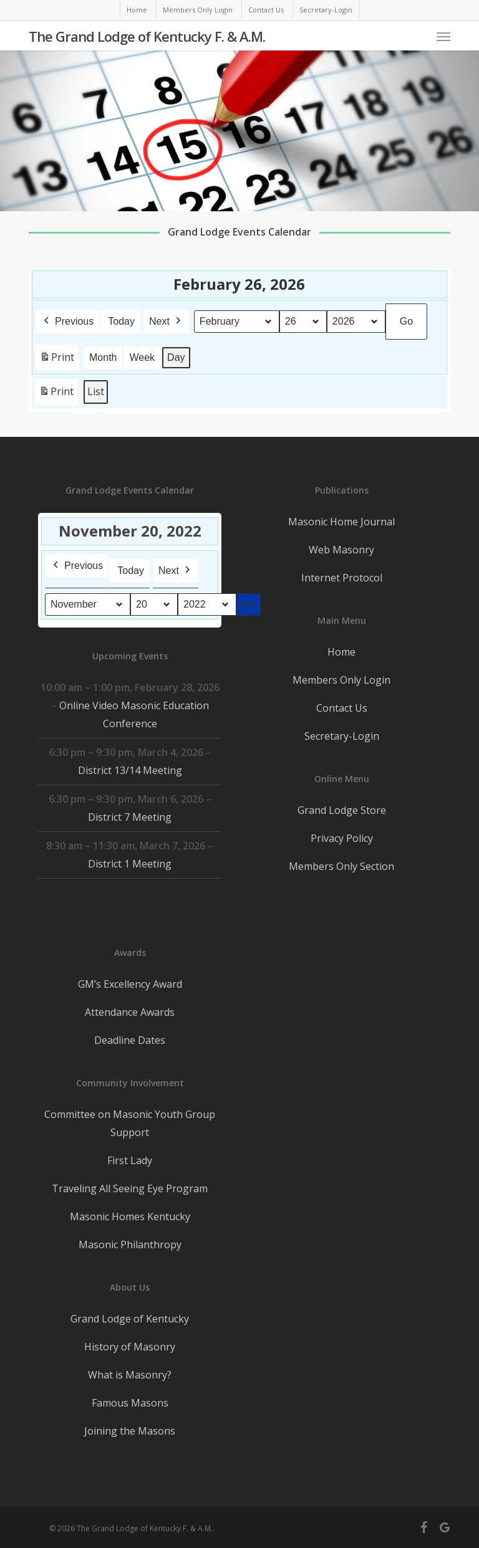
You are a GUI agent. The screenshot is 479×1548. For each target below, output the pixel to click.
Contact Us (341, 708)
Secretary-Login (341, 736)
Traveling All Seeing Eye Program (130, 1188)
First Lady (129, 1160)
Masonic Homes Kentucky (130, 1216)
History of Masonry (129, 1347)
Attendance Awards (130, 1012)
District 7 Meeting (130, 817)
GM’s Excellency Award (130, 984)
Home (341, 652)
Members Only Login (341, 680)
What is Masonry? (130, 1375)
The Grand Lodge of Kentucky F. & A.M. (147, 36)
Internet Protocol (341, 578)
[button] (443, 36)
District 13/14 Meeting (130, 770)
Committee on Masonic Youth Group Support (129, 1123)
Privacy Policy (342, 838)
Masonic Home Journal (341, 521)
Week (142, 356)
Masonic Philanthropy (130, 1244)
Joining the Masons (129, 1431)
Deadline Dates (129, 1040)
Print (56, 359)
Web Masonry (341, 550)
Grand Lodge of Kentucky (129, 1319)
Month (103, 356)
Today (121, 320)
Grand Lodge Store (342, 810)
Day (176, 356)
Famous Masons (130, 1403)
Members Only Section (341, 866)
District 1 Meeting (130, 864)
